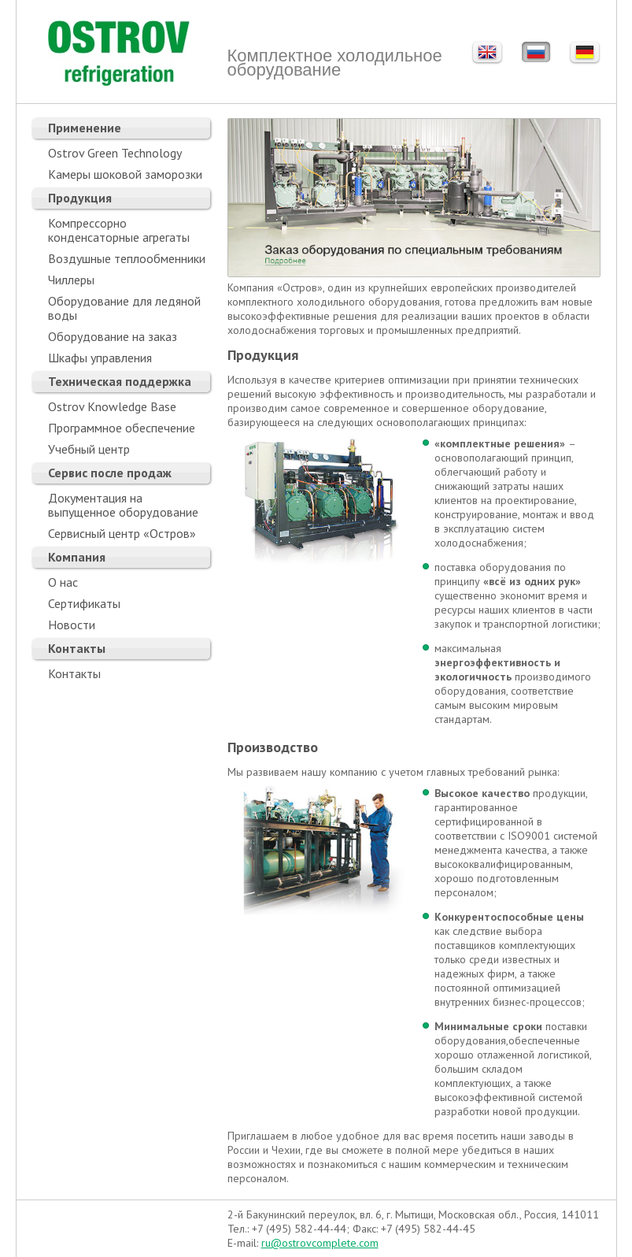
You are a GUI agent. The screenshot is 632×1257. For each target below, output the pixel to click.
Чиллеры (71, 279)
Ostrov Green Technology (115, 153)
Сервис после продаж (110, 472)
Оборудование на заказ (112, 336)
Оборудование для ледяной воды (124, 308)
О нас (63, 582)
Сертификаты (84, 603)
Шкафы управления (100, 357)
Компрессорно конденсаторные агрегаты (119, 230)
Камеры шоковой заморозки (125, 174)
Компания (76, 557)
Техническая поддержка (119, 381)
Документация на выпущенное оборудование (123, 505)
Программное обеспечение (121, 428)
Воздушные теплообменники (126, 258)
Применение (84, 127)
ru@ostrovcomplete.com (320, 1243)
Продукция (80, 198)
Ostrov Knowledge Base (112, 406)
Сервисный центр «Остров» (122, 533)
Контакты (76, 648)
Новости (71, 624)
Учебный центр (89, 449)
